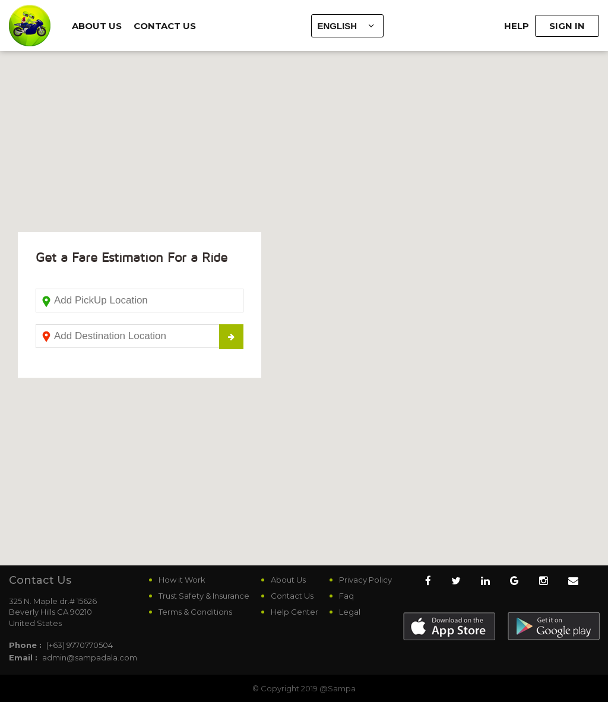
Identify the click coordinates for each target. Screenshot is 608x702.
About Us (97, 25)
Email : (23, 657)
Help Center (294, 611)
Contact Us (165, 25)
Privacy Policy (365, 579)
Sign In (567, 25)
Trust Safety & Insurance (204, 595)
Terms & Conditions (195, 611)
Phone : (25, 645)
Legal (349, 611)
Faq (346, 595)
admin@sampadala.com (89, 657)
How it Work (182, 579)
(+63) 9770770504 (79, 645)
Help (516, 25)
